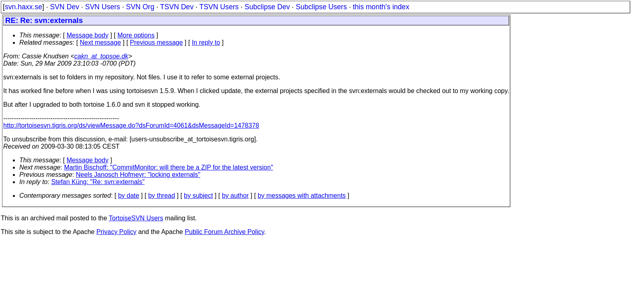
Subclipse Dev (267, 7)
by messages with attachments (302, 195)
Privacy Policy (116, 231)
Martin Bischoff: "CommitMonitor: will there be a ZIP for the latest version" (168, 167)
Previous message (156, 42)
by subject (198, 195)
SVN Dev (64, 7)
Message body (87, 35)
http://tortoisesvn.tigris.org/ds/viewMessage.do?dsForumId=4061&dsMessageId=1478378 (131, 125)
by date (128, 195)
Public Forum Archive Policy (224, 231)
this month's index (381, 7)
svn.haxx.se (23, 7)
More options (136, 35)
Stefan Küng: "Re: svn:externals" (97, 181)
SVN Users (102, 7)
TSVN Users (219, 7)
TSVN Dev (177, 7)
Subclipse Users (321, 7)
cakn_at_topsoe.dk (101, 56)
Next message (100, 42)
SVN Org (140, 7)
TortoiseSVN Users (136, 218)
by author (235, 195)
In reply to (206, 42)
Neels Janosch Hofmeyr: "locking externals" (138, 174)
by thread (161, 195)
